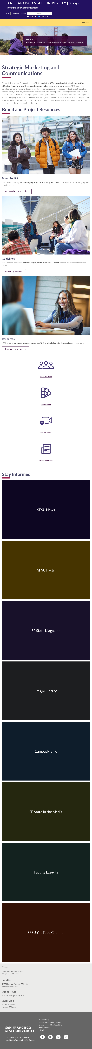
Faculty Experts (46, 872)
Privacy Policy (44, 1027)
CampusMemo (46, 751)
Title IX (42, 1030)
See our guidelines (13, 271)
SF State (31, 16)
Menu (86, 23)
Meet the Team (46, 376)
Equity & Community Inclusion (51, 1022)
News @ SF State (9, 1007)
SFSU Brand (46, 404)
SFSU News (46, 510)
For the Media (46, 432)
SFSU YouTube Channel (46, 932)
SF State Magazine (45, 630)
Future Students (8, 1004)
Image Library (46, 691)
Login (24, 13)
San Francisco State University (18, 1037)
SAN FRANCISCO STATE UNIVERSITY (36, 3)
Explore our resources (15, 349)
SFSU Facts (46, 570)
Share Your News (46, 460)
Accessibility (44, 1020)
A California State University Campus (20, 1040)
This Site (43, 16)
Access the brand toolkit (16, 191)
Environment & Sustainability (50, 1025)
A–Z (7, 13)
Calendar (15, 13)
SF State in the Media (46, 811)
